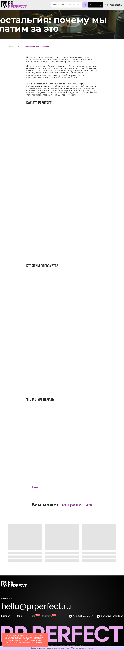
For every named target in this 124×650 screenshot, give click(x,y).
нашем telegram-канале (84, 648)
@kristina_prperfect (112, 615)
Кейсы (63, 5)
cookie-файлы (19, 637)
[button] (95, 4)
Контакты (47, 615)
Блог (19, 47)
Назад (35, 487)
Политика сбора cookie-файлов (75, 646)
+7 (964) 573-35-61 (83, 615)
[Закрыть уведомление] (47, 634)
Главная (56, 5)
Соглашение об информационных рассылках (53, 646)
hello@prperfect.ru (113, 4)
